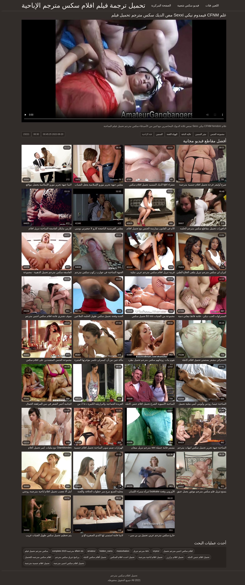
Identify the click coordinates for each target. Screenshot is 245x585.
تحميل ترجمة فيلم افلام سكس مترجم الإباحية (82, 5)
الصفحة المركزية (160, 5)
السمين (158, 134)
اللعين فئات (210, 5)
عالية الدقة (185, 134)
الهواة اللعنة (170, 134)
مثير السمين (199, 134)
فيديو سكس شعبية (187, 5)
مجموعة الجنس (216, 134)
